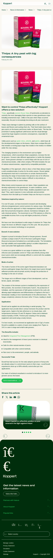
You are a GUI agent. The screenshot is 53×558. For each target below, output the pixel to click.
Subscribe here (12, 493)
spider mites (20, 141)
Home (4, 10)
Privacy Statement (9, 546)
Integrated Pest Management (19, 336)
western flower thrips (22, 113)
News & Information (17, 10)
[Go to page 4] (28, 432)
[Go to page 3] (26, 432)
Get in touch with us (12, 380)
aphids (37, 141)
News (31, 10)
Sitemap (5, 554)
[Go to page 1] (22, 432)
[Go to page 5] (30, 432)
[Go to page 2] (24, 432)
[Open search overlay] (46, 4)
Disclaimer (6, 548)
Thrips (4, 113)
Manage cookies (8, 543)
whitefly (28, 141)
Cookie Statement (8, 551)
